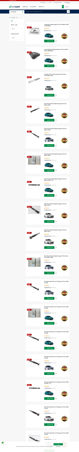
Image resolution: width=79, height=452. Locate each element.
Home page (25, 6)
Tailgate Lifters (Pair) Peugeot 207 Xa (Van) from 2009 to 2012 (55, 75)
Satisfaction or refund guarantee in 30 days (62, 0)
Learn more (58, 446)
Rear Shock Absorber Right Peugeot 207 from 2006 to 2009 (55, 104)
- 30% (29, 27)
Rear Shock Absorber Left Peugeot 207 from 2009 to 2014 (56, 407)
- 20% (29, 77)
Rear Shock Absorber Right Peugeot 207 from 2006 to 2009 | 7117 (55, 179)
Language (68, 2)
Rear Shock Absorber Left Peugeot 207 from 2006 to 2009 (56, 282)
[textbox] (46, 11)
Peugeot (13, 17)
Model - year (14, 24)
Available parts (15, 33)
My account (33, 6)
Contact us (41, 6)
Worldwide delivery (12, 0)
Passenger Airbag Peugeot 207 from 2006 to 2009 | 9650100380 (56, 25)
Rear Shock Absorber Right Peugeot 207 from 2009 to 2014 (55, 204)
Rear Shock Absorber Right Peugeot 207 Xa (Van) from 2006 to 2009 (56, 256)
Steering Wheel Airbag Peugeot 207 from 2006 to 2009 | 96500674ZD (56, 50)
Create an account (58, 2)
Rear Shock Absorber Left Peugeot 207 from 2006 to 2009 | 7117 (56, 382)
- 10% (29, 233)
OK (58, 444)
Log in (50, 2)
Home (9, 18)
